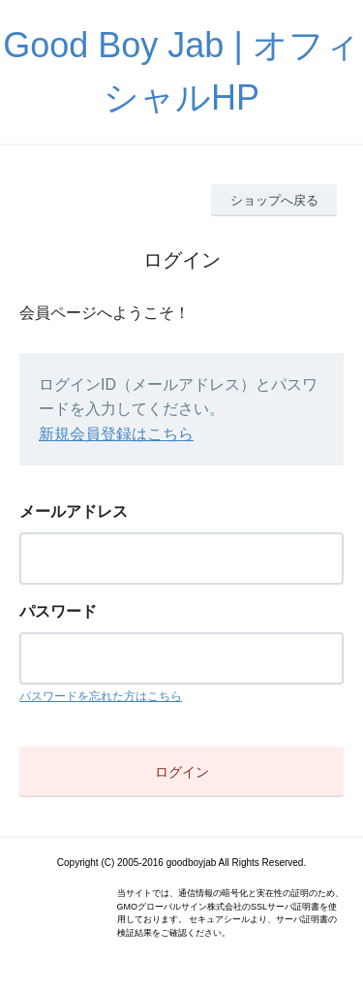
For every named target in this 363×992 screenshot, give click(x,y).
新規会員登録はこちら (116, 434)
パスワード (58, 611)
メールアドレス (73, 511)
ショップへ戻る (274, 200)
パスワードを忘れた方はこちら (100, 696)
